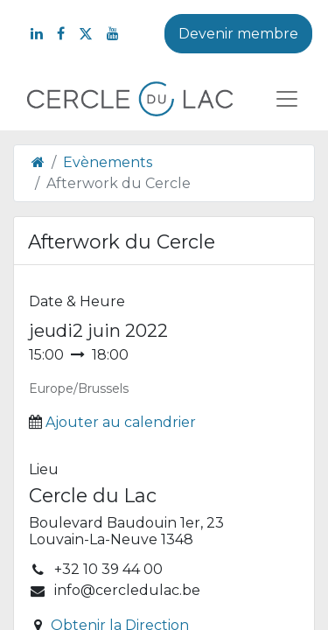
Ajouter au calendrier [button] (120, 422)
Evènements (107, 162)
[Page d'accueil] (38, 162)
